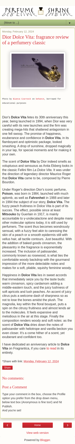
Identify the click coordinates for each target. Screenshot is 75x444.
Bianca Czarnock (22, 99)
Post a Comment (14, 387)
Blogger (45, 440)
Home (37, 425)
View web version (37, 432)
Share (7, 367)
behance (40, 99)
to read (51, 348)
